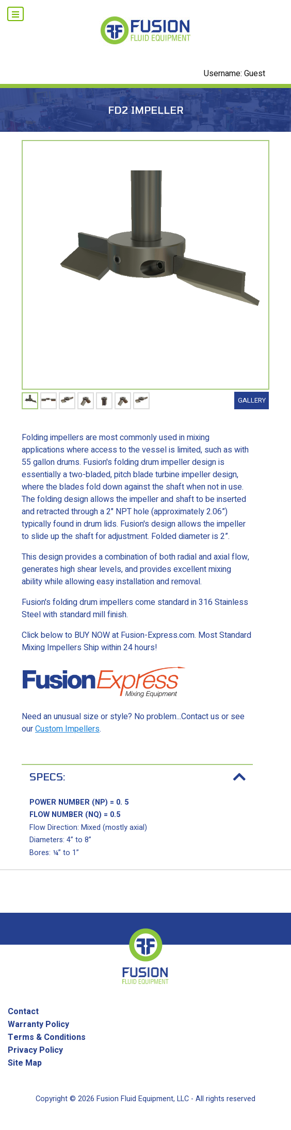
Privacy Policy (35, 1050)
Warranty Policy (38, 1024)
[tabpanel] (30, 400)
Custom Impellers (67, 729)
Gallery (252, 400)
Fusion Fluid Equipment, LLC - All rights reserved (175, 1098)
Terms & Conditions (47, 1037)
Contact (23, 1011)
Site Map (25, 1063)
